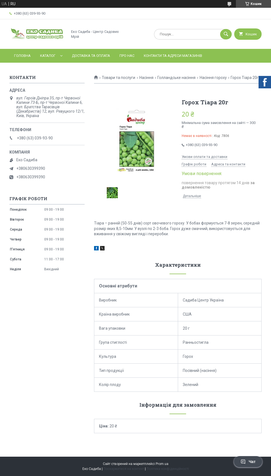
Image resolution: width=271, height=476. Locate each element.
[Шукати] (226, 34)
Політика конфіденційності (168, 469)
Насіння (146, 77)
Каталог (48, 56)
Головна (22, 56)
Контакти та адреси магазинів (173, 56)
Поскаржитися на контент (123, 469)
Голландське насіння (176, 77)
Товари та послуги (118, 77)
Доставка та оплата (91, 56)
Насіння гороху (213, 77)
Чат (248, 461)
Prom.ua (162, 464)
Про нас (126, 56)
